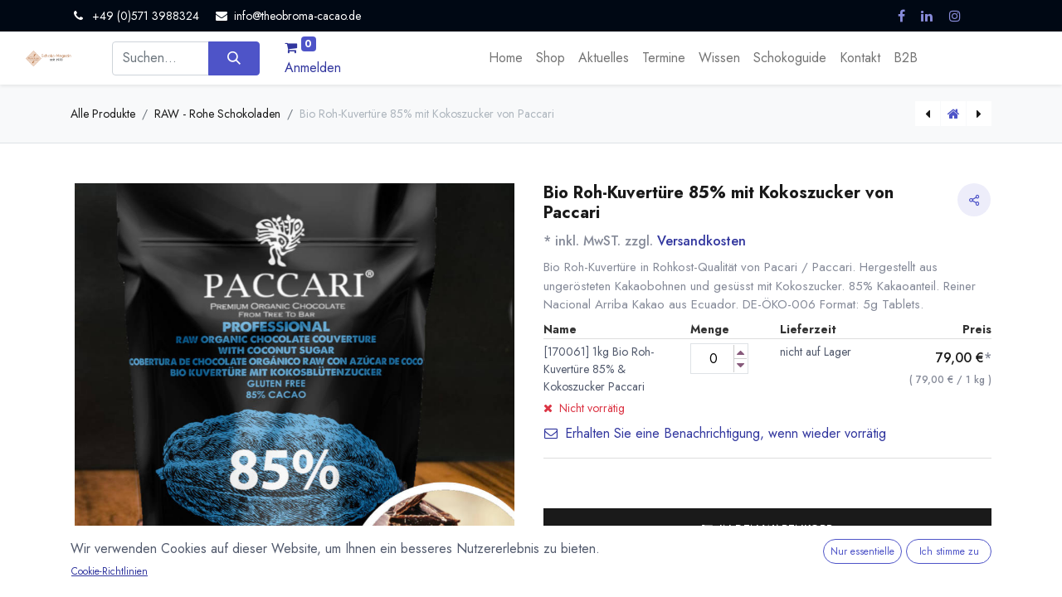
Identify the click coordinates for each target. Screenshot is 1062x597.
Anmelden (313, 67)
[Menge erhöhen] (740, 352)
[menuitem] (505, 58)
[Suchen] (233, 58)
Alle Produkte (103, 113)
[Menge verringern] (740, 365)
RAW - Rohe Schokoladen (217, 113)
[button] (767, 529)
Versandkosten (701, 240)
